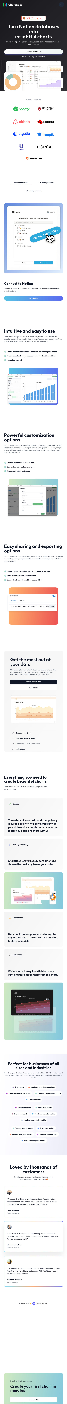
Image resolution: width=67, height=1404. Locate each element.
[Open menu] (61, 4)
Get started (33, 1399)
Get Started (33, 298)
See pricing (33, 687)
